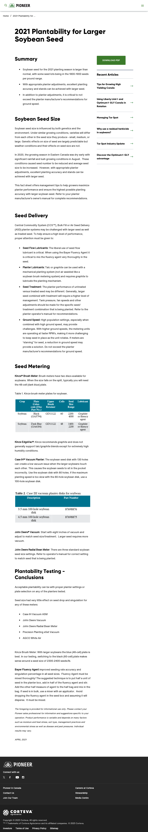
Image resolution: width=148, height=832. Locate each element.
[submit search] (6, 6)
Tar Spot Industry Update (111, 143)
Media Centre (82, 797)
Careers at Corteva (84, 788)
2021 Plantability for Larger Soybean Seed (24, 15)
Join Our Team (10, 797)
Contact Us (8, 792)
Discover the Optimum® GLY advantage (113, 156)
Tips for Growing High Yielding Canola (109, 86)
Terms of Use (22, 828)
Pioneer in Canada (12, 788)
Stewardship (81, 792)
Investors (7, 828)
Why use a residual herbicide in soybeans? (113, 130)
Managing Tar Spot (107, 117)
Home (6, 15)
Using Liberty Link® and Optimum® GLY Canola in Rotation (111, 103)
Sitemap (54, 828)
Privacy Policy (39, 828)
